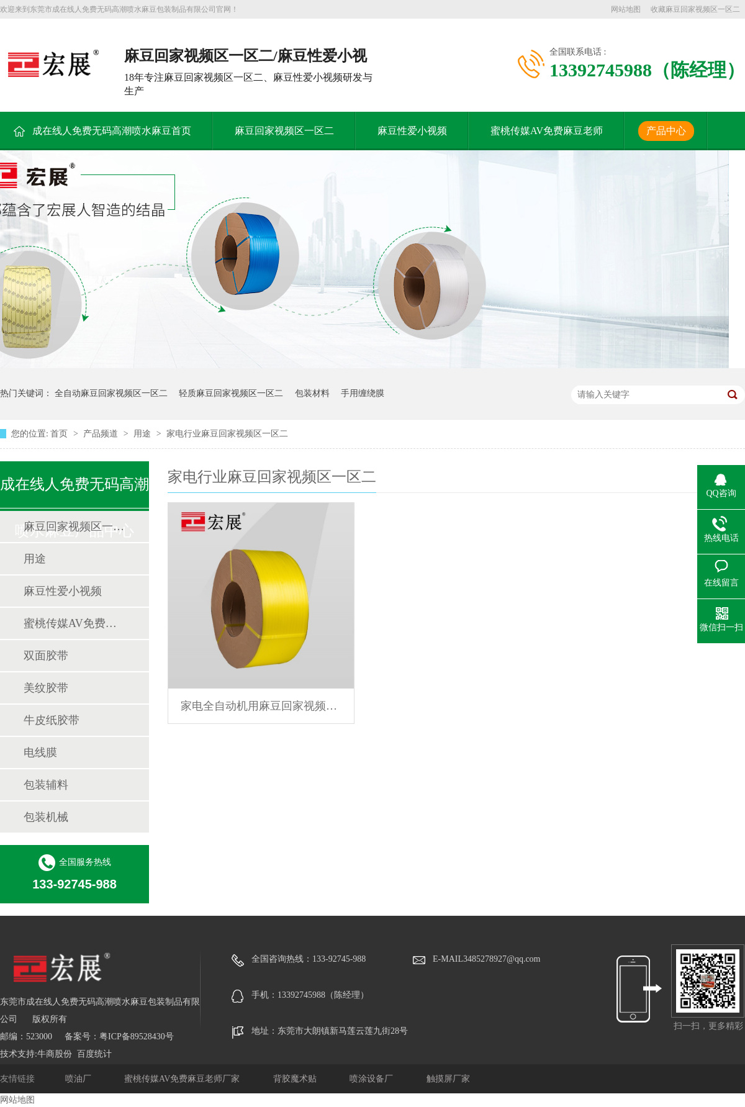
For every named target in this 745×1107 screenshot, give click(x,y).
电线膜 (40, 752)
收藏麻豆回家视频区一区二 (695, 9)
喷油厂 (79, 1078)
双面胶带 (46, 655)
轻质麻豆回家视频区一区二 (231, 393)
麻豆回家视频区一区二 (284, 130)
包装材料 (312, 393)
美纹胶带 (46, 688)
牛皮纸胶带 (51, 720)
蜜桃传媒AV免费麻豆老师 (546, 130)
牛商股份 (54, 1054)
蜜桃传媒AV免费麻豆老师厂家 (183, 1078)
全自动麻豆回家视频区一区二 (111, 393)
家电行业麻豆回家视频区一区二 (227, 433)
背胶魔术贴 (296, 1078)
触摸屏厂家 (448, 1078)
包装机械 (46, 817)
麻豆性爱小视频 (412, 130)
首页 (60, 433)
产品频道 (101, 433)
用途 (143, 433)
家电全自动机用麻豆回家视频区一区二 (261, 706)
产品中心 (666, 130)
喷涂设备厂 (372, 1078)
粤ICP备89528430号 (136, 1036)
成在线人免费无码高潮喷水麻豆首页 (111, 130)
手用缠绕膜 (362, 393)
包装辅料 (46, 785)
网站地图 (626, 9)
